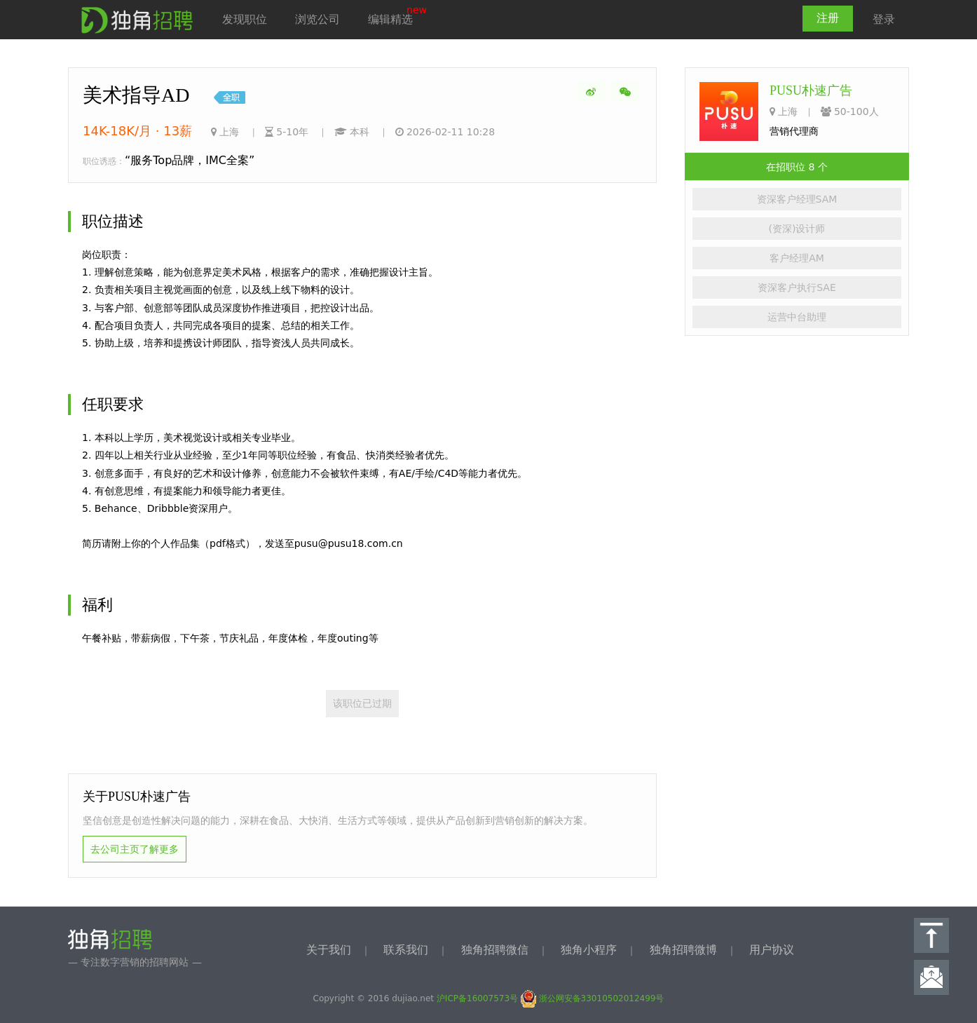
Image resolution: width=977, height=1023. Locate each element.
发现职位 (244, 19)
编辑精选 (390, 19)
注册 (828, 18)
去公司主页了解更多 (134, 849)
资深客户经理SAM (797, 199)
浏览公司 (317, 19)
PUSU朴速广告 (811, 90)
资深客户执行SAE (797, 287)
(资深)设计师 (797, 228)
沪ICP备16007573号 (477, 998)
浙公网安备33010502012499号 (592, 998)
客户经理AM (797, 258)
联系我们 (405, 949)
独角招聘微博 (683, 949)
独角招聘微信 (494, 949)
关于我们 (328, 949)
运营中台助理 (796, 317)
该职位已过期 (362, 703)
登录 (884, 19)
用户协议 (771, 949)
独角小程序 (589, 949)
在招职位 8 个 (797, 166)
